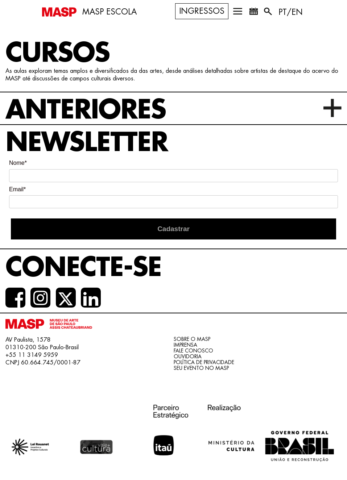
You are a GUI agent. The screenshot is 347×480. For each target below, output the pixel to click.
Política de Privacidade (204, 362)
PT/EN (290, 12)
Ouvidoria (188, 356)
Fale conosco (193, 350)
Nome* (18, 163)
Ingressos (201, 11)
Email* (17, 189)
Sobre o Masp (192, 339)
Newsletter (86, 142)
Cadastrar (173, 229)
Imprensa (185, 344)
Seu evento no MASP (201, 368)
